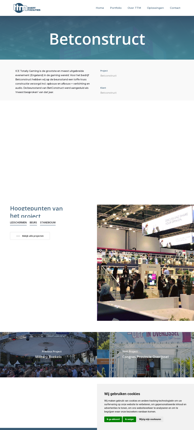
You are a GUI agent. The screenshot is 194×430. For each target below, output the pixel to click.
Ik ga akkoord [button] (113, 419)
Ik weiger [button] (129, 419)
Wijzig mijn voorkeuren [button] (150, 419)
